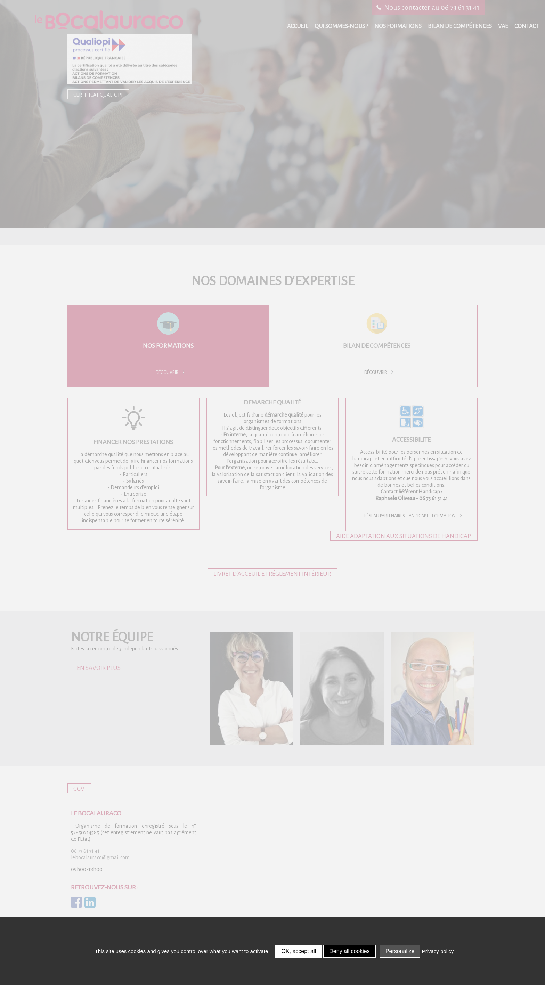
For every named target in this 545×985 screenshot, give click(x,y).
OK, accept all (298, 951)
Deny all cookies (349, 951)
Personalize (400, 951)
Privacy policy (438, 951)
